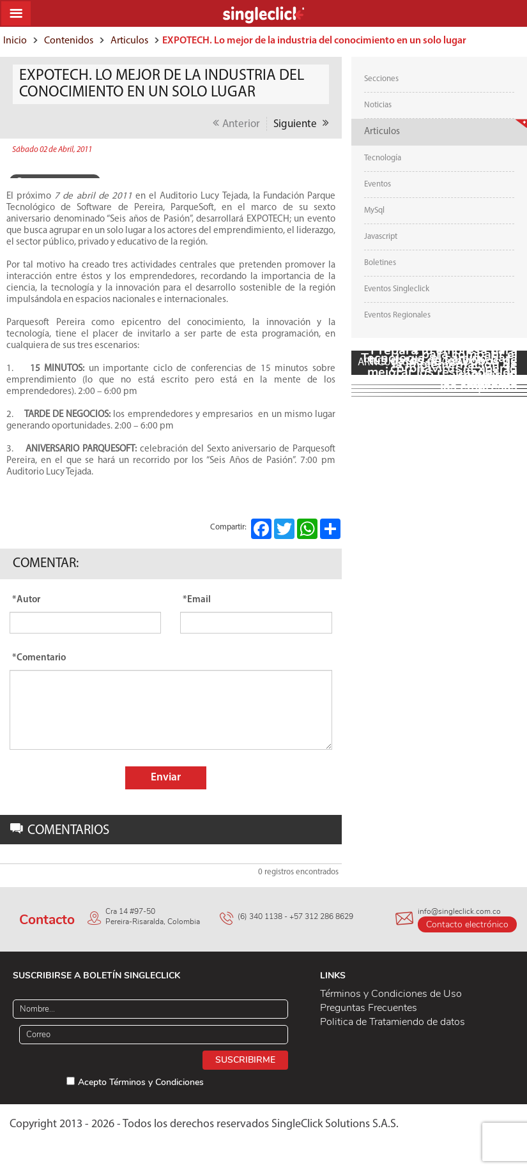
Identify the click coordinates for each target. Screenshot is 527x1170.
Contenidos (68, 41)
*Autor (26, 600)
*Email (197, 600)
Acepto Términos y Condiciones (141, 1082)
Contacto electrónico (467, 924)
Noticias (378, 105)
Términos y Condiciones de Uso (391, 994)
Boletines (380, 263)
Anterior (236, 123)
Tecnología (382, 158)
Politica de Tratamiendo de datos (392, 1022)
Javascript (380, 236)
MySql (374, 210)
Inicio (15, 41)
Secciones (381, 79)
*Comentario (39, 658)
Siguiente (301, 123)
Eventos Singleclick (396, 289)
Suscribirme (245, 1060)
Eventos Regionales (397, 315)
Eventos (377, 184)
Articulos (129, 41)
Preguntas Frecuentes (368, 1008)
